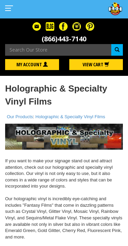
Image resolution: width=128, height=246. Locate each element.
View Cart (96, 64)
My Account (32, 64)
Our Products (20, 116)
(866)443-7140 (64, 38)
